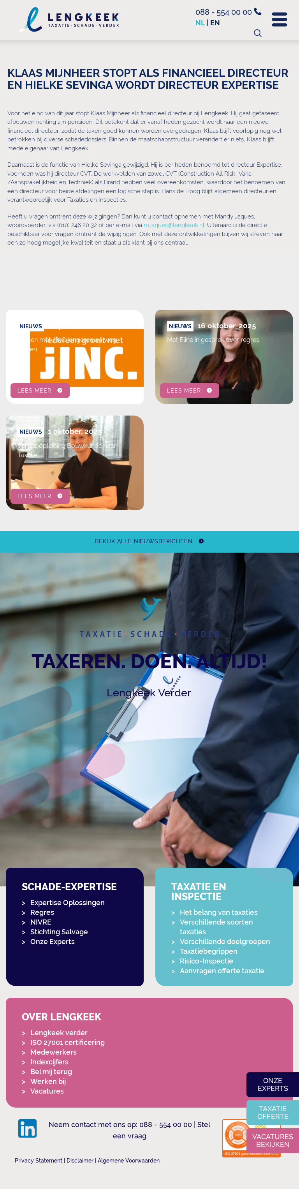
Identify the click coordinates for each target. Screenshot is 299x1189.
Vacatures (47, 1091)
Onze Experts (52, 941)
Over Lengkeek (61, 1017)
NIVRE (40, 922)
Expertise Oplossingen (67, 902)
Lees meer (34, 390)
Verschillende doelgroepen (225, 941)
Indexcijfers (49, 1062)
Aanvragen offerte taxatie (222, 971)
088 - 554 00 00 (228, 12)
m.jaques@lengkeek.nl (174, 225)
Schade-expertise (69, 887)
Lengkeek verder (59, 1033)
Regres (42, 912)
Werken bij (48, 1081)
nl (200, 23)
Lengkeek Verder (149, 693)
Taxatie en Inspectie (198, 892)
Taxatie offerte (272, 1112)
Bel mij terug (51, 1071)
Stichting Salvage (59, 932)
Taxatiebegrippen (208, 951)
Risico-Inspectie (206, 961)
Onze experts (273, 1084)
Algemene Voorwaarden (129, 1160)
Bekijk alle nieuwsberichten (144, 541)
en (215, 23)
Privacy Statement (38, 1160)
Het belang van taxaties (219, 912)
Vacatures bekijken (272, 1140)
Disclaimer (80, 1160)
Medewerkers (53, 1052)
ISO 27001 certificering (67, 1042)
